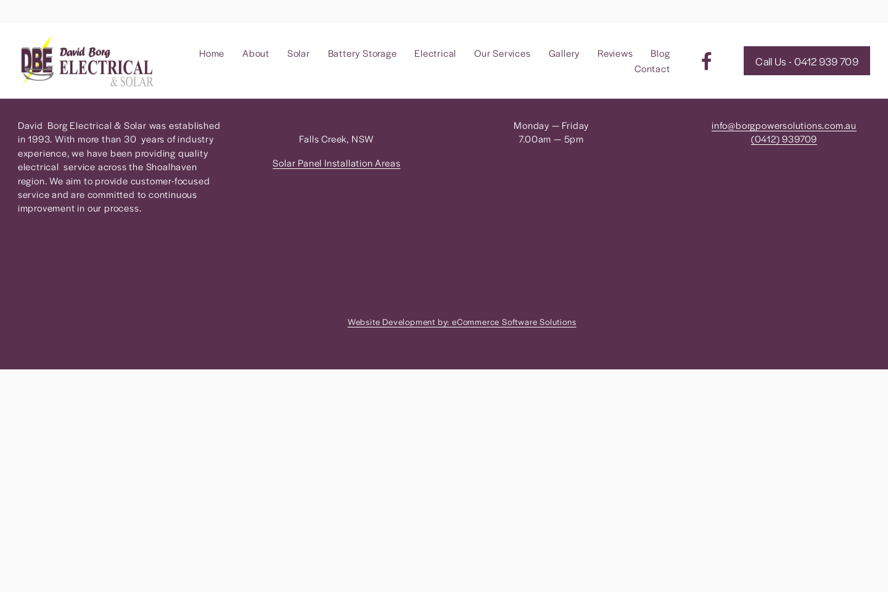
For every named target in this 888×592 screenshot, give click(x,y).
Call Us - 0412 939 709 (806, 61)
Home (211, 52)
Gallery (564, 52)
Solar (298, 52)
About (255, 52)
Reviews (615, 52)
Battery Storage (362, 52)
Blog (660, 52)
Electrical (435, 52)
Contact (652, 68)
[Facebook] (707, 61)
